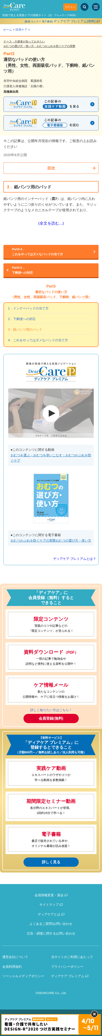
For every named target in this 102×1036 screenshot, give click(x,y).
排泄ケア (21, 29)
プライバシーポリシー (67, 966)
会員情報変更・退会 (49, 895)
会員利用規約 (12, 966)
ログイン (70, 7)
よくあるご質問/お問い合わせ (50, 923)
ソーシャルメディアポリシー (23, 976)
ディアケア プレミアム (67, 976)
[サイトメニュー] (96, 7)
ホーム (7, 29)
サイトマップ (49, 904)
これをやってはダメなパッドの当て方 (51, 251)
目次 (51, 168)
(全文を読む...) (51, 223)
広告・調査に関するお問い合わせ (51, 933)
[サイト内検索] (84, 7)
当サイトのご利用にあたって (72, 957)
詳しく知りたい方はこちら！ (51, 710)
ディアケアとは (49, 914)
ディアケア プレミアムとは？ (74, 559)
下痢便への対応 (51, 269)
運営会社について (15, 957)
